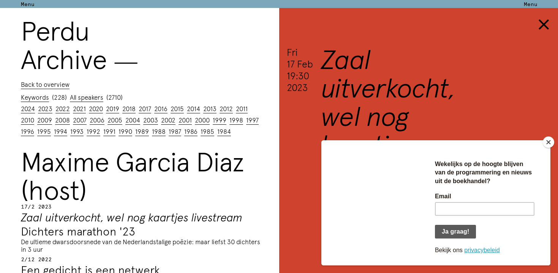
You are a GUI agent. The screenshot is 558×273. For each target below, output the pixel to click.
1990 (125, 131)
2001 (185, 119)
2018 (129, 108)
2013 (210, 108)
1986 (191, 131)
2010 (27, 119)
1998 (236, 119)
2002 (168, 119)
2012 (226, 108)
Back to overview (45, 84)
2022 (62, 108)
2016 (161, 108)
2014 (193, 108)
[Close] (548, 142)
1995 (44, 131)
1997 (252, 119)
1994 (60, 131)
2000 (202, 119)
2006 (97, 119)
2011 (242, 108)
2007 (80, 119)
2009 (44, 119)
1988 (159, 131)
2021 (79, 108)
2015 (177, 108)
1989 (142, 131)
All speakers (86, 97)
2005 (114, 119)
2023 (45, 108)
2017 (145, 108)
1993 (77, 131)
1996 (27, 131)
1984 (224, 131)
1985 (207, 131)
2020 (96, 108)
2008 (62, 119)
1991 (109, 131)
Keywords (35, 97)
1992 (93, 131)
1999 (219, 119)
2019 (112, 108)
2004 (132, 119)
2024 (28, 108)
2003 (150, 119)
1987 (175, 131)
